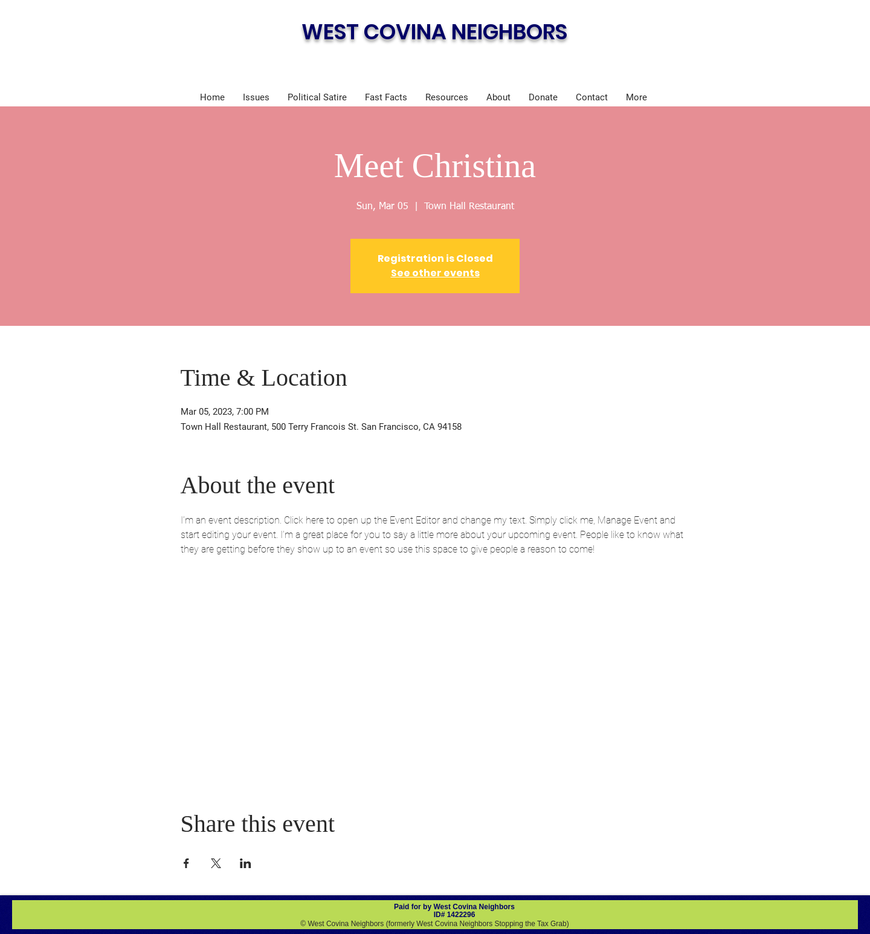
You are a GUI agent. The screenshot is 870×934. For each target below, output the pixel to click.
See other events (435, 273)
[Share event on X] (216, 863)
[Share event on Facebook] (186, 863)
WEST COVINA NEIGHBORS (434, 32)
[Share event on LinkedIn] (245, 863)
